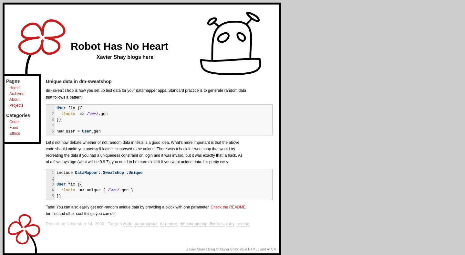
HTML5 (253, 249)
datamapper (146, 223)
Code (14, 122)
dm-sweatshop (194, 223)
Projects (16, 105)
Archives (16, 93)
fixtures (217, 223)
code (127, 223)
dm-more (168, 223)
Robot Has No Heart (119, 46)
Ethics (14, 133)
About (14, 99)
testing (243, 223)
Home (14, 88)
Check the (228, 207)
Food (13, 127)
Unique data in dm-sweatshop (79, 81)
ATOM (271, 249)
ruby (230, 223)
